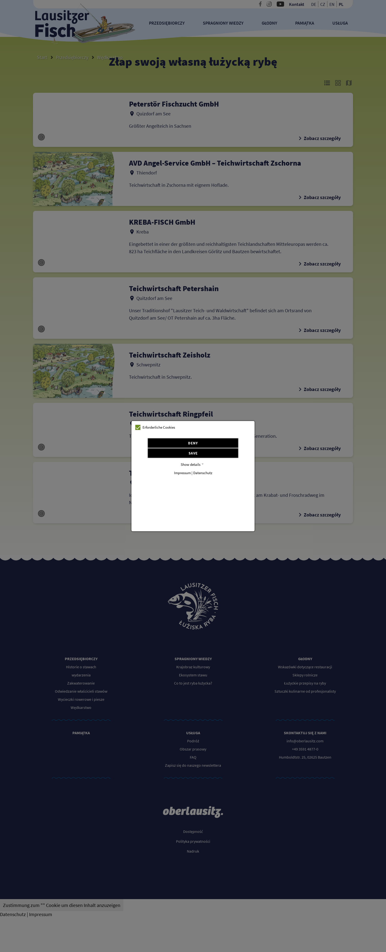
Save (193, 453)
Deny (193, 443)
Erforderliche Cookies (155, 427)
